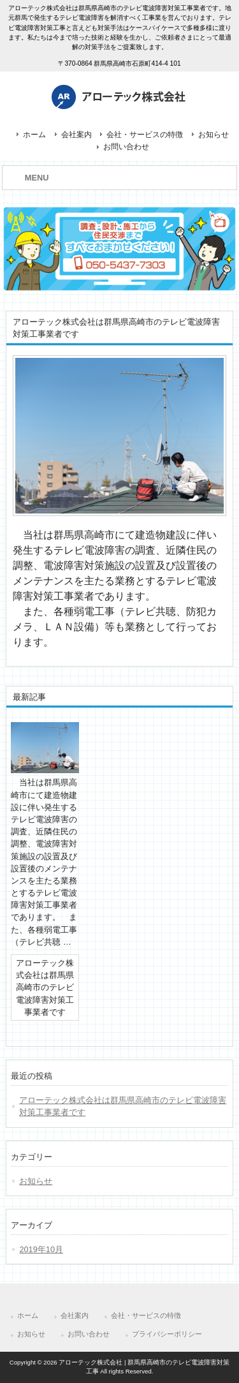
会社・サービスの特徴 (144, 134)
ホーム (34, 134)
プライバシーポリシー (167, 1334)
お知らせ (213, 134)
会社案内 (76, 134)
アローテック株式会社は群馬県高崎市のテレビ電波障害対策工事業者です (122, 1106)
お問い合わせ (126, 147)
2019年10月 (41, 1249)
